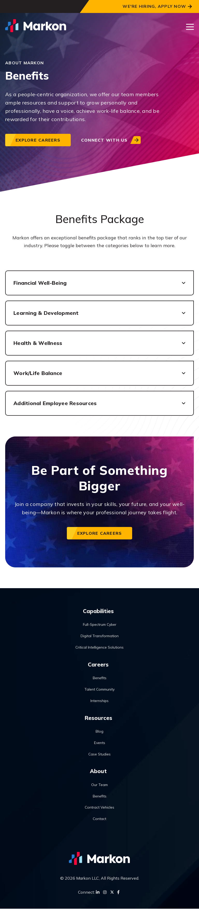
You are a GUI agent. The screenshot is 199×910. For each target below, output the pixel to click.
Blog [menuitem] (99, 732)
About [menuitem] (98, 772)
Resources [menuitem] (98, 718)
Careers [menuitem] (98, 664)
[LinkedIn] (98, 893)
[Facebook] (118, 893)
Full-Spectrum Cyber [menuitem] (99, 625)
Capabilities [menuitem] (98, 611)
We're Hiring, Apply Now (154, 6)
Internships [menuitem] (99, 701)
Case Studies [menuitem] (99, 755)
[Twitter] (111, 893)
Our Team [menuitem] (99, 786)
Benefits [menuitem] (99, 678)
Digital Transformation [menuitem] (100, 636)
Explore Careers (38, 140)
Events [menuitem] (99, 743)
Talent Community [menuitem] (99, 690)
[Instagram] (105, 893)
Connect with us (104, 140)
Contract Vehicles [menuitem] (99, 808)
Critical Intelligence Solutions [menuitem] (99, 647)
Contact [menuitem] (99, 820)
